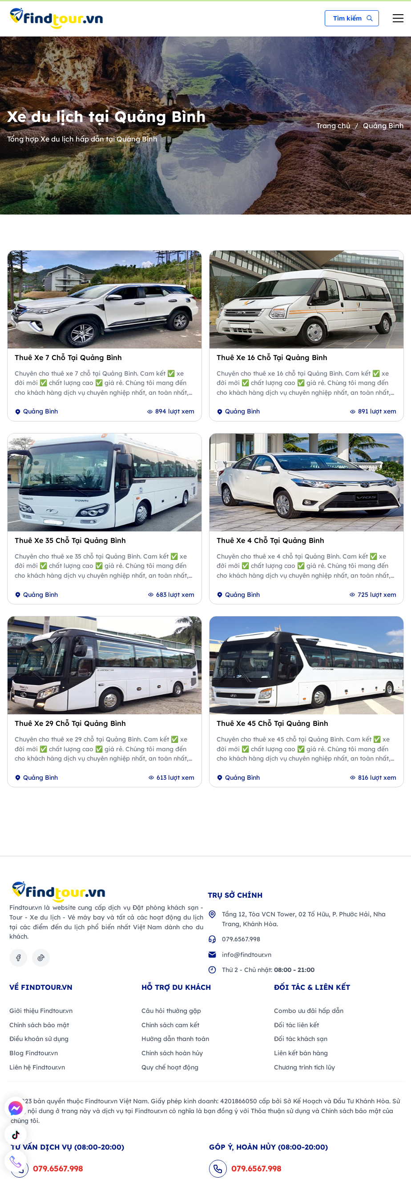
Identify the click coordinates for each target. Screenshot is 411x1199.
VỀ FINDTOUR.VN (41, 987)
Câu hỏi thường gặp (171, 1011)
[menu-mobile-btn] (398, 18)
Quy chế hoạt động (169, 1067)
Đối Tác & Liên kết (312, 987)
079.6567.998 (241, 939)
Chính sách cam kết (170, 1025)
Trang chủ (333, 125)
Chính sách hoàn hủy (172, 1053)
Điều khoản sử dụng (38, 1039)
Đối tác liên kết (296, 1025)
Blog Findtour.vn (33, 1053)
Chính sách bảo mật (39, 1025)
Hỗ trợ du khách (176, 987)
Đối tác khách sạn (300, 1039)
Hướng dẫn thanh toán (175, 1039)
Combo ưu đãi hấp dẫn (308, 1011)
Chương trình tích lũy (304, 1067)
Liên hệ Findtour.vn (37, 1067)
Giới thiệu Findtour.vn (41, 1011)
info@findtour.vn (246, 955)
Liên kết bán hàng (301, 1053)
